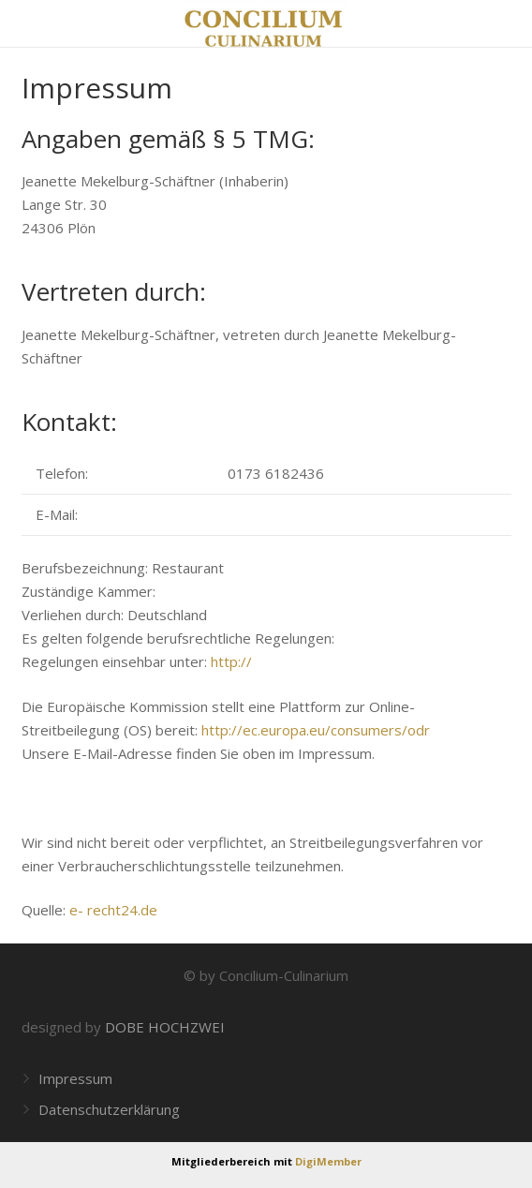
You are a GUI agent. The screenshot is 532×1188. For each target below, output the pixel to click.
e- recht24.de (113, 909)
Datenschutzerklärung (109, 1109)
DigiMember (328, 1161)
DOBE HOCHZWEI (165, 1026)
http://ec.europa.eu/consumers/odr (315, 729)
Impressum (75, 1078)
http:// (231, 661)
